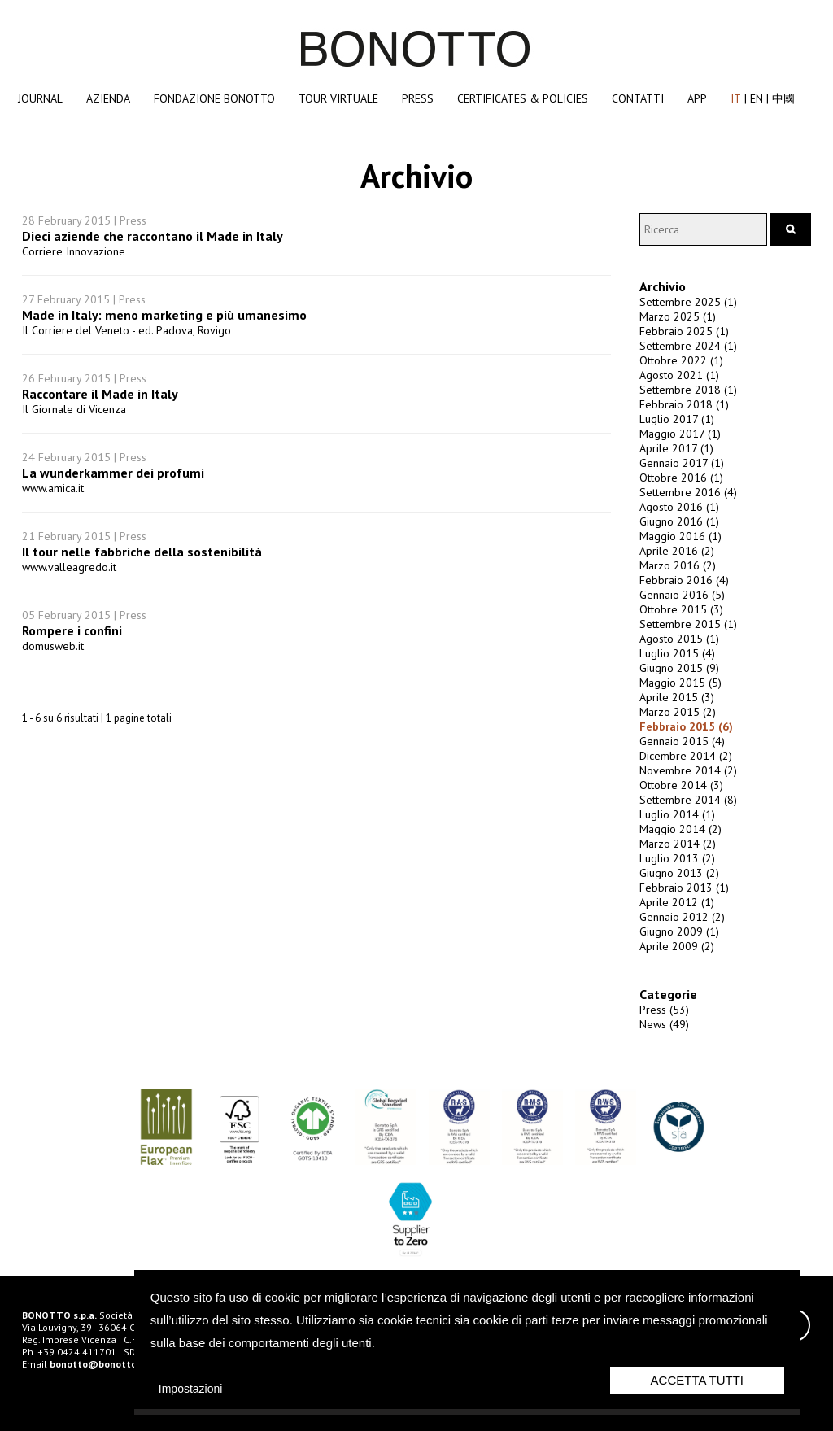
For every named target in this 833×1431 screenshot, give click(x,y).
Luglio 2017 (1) (676, 419)
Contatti (638, 98)
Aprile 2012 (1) (676, 902)
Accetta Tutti (697, 1380)
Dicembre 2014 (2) (685, 755)
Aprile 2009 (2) (676, 946)
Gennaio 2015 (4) (682, 741)
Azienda (108, 98)
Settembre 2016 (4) (688, 492)
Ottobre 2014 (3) (681, 785)
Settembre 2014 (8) (688, 799)
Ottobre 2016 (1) (681, 477)
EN (756, 98)
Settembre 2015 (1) (688, 624)
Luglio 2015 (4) (677, 653)
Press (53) (664, 1009)
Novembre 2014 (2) (688, 770)
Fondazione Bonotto (214, 98)
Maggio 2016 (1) (680, 536)
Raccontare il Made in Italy (100, 394)
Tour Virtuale (338, 98)
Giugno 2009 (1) (679, 931)
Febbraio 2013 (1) (684, 887)
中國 (783, 98)
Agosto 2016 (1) (679, 507)
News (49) (664, 1024)
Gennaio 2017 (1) (681, 463)
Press (418, 98)
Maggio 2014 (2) (680, 829)
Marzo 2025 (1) (677, 316)
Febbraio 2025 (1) (684, 331)
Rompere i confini (72, 630)
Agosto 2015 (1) (679, 638)
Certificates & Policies (522, 98)
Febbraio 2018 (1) (684, 404)
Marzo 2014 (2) (677, 843)
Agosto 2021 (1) (679, 375)
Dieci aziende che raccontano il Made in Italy (152, 236)
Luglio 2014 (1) (677, 814)
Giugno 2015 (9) (679, 668)
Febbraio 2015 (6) (686, 726)
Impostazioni (191, 1388)
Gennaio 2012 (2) (682, 917)
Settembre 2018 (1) (688, 389)
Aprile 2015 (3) (676, 697)
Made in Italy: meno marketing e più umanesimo (164, 315)
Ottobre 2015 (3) (681, 609)
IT (736, 98)
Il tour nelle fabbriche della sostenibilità (142, 551)
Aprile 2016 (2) (676, 550)
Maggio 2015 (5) (680, 682)
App (697, 98)
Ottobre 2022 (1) (681, 360)
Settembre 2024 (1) (688, 345)
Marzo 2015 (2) (677, 712)
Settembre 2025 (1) (688, 301)
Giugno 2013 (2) (679, 873)
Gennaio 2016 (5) (682, 594)
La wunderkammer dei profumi (113, 473)
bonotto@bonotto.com (104, 1364)
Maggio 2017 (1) (680, 433)
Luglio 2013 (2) (677, 858)
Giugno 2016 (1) (679, 521)
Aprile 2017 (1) (676, 448)
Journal (40, 98)
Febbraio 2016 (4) (684, 580)
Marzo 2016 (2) (677, 565)
